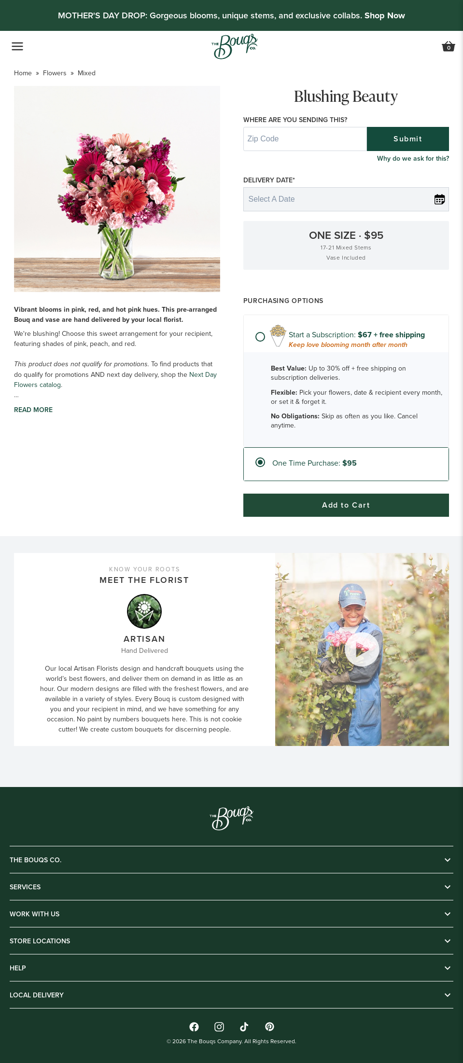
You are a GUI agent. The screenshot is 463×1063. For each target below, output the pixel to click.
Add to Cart (346, 505)
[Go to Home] (235, 46)
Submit (407, 138)
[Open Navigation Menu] (17, 46)
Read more (33, 409)
